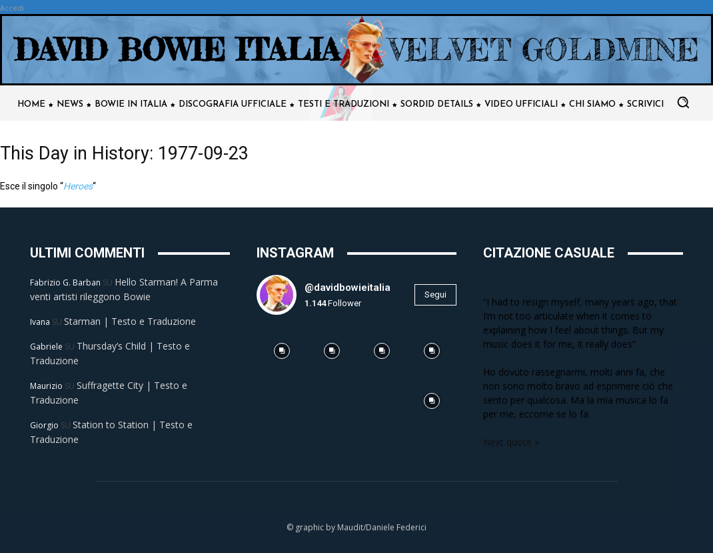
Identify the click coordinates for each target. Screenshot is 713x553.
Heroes (78, 186)
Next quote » (511, 442)
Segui (435, 295)
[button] (683, 102)
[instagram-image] (282, 351)
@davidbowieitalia (347, 288)
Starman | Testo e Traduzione (130, 321)
